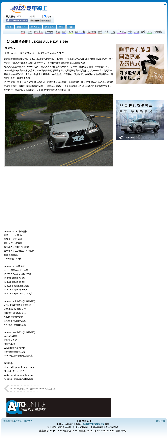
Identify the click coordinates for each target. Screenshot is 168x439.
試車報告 (49, 31)
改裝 (100, 31)
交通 (143, 31)
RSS (71, 27)
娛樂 (130, 31)
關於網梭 (7, 421)
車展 (58, 31)
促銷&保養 (80, 31)
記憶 (49, 16)
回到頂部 (160, 421)
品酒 (136, 31)
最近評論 (158, 31)
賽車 (106, 31)
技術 (70, 31)
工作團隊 (17, 421)
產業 (64, 31)
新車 (30, 31)
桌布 (61, 27)
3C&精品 (121, 31)
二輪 (113, 31)
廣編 (23, 31)
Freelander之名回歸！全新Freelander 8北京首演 (33, 388)
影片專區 (35, 27)
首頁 (9, 27)
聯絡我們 (28, 421)
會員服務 (49, 27)
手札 (149, 31)
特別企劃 (91, 31)
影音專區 (38, 31)
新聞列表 (21, 27)
